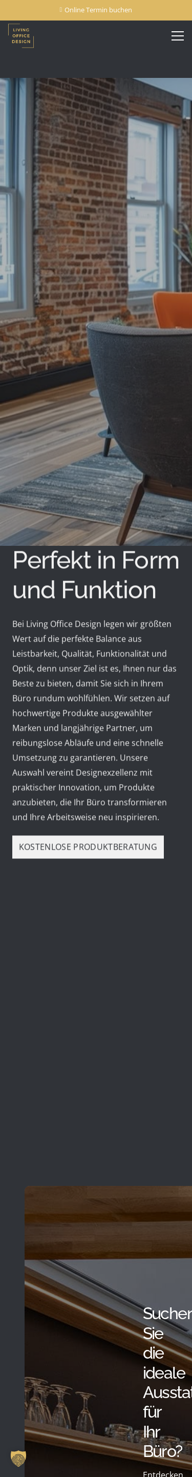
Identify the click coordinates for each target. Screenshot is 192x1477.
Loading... (96, 983)
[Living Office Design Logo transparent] (31, 36)
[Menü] (177, 36)
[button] (18, 1458)
